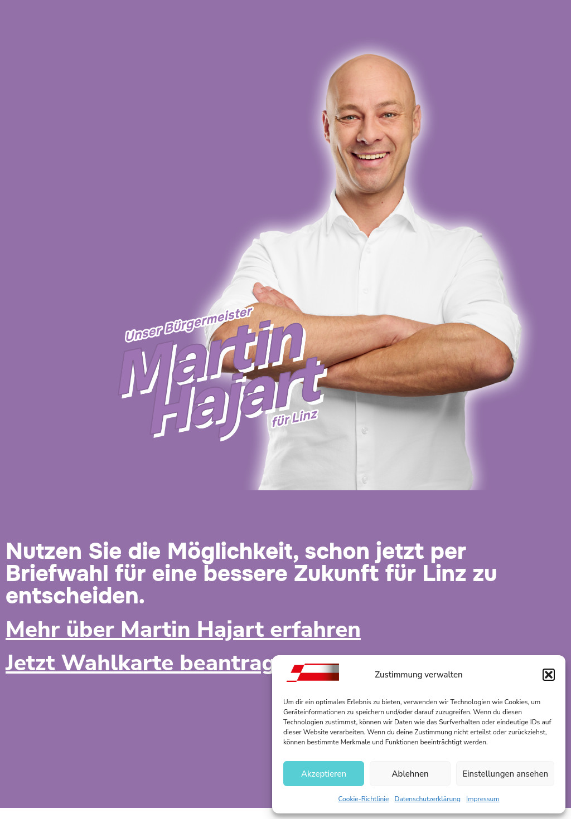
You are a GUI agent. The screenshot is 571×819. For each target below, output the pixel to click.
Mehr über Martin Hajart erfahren (183, 630)
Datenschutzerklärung (428, 798)
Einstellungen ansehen (505, 773)
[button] (548, 674)
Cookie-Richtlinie (363, 798)
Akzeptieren (323, 773)
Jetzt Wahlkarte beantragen (153, 663)
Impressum (483, 798)
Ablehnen (410, 773)
